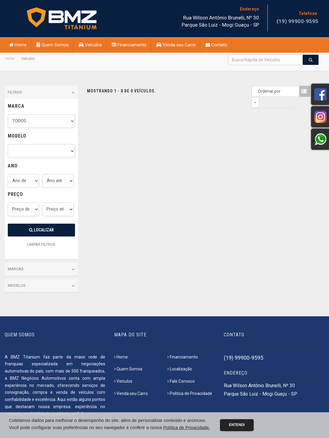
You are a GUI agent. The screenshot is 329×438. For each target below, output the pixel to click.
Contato (216, 45)
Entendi (237, 425)
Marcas (41, 269)
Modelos (41, 286)
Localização (179, 369)
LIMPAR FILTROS (41, 244)
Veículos (90, 45)
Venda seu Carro (176, 45)
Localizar (41, 230)
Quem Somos (52, 45)
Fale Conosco (181, 381)
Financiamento (129, 45)
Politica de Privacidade (189, 393)
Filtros (41, 92)
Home (18, 45)
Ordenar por (256, 91)
